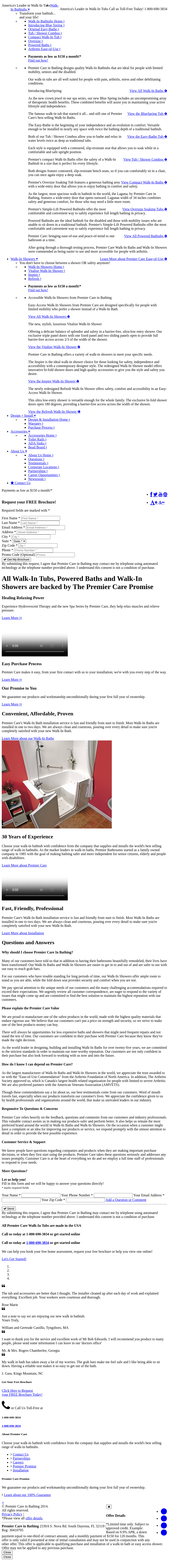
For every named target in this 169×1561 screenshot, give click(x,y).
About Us (19, 451)
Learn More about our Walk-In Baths (28, 738)
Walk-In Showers (24, 259)
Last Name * (11, 523)
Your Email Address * (148, 1195)
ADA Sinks (37, 443)
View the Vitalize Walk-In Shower (54, 347)
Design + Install (23, 415)
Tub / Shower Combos (45, 33)
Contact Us (21, 483)
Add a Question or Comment (126, 1200)
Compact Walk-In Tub (45, 37)
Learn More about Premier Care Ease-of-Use (133, 259)
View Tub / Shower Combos (145, 159)
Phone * (7, 550)
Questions (36, 459)
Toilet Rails (37, 439)
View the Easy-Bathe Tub (147, 136)
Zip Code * (10, 545)
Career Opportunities (44, 475)
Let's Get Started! (14, 1259)
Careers (18, 1462)
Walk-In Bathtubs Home (46, 21)
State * (6, 541)
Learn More (12, 618)
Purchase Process (41, 427)
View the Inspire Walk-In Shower (53, 381)
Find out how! (38, 60)
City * (6, 536)
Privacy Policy (12, 1514)
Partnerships (38, 471)
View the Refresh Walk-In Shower (54, 411)
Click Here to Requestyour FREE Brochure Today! (22, 1392)
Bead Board (37, 447)
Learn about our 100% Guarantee (27, 1495)
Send (9, 1208)
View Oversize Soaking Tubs (144, 209)
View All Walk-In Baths (148, 91)
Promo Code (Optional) (18, 554)
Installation (21, 1470)
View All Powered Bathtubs (145, 236)
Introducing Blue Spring (46, 25)
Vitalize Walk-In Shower (46, 271)
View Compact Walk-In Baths (144, 182)
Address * (9, 532)
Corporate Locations (43, 467)
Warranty (35, 423)
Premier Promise (24, 1466)
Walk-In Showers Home (46, 267)
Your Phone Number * (77, 1195)
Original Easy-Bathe (43, 29)
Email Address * (13, 527)
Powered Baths (39, 45)
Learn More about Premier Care (24, 865)
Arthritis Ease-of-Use (44, 49)
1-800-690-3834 (37, 1243)
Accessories (20, 431)
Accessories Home (42, 435)
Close (7, 1552)
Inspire (34, 275)
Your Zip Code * (53, 1200)
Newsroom (37, 479)
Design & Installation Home (49, 419)
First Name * (11, 518)
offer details (34, 1518)
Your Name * (11, 1195)
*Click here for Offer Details (72, 494)
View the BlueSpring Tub (147, 114)
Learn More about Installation (23, 933)
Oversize (35, 41)
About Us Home (40, 455)
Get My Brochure (16, 559)
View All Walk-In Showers (49, 316)
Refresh (34, 279)
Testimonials (38, 463)
